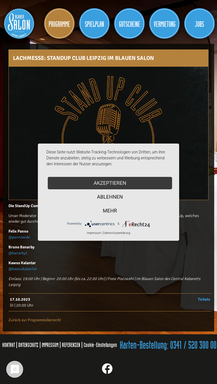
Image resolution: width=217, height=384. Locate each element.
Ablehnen (110, 197)
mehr (110, 211)
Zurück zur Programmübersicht (34, 320)
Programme (59, 25)
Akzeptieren (110, 183)
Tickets (204, 299)
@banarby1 (18, 253)
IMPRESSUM (50, 345)
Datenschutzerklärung (116, 233)
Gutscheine (129, 25)
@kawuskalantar (22, 268)
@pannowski (19, 237)
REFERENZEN (71, 345)
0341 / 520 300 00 (193, 345)
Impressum (94, 233)
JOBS (199, 25)
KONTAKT (8, 345)
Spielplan (94, 25)
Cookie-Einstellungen (100, 345)
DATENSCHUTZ (28, 345)
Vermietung (164, 25)
